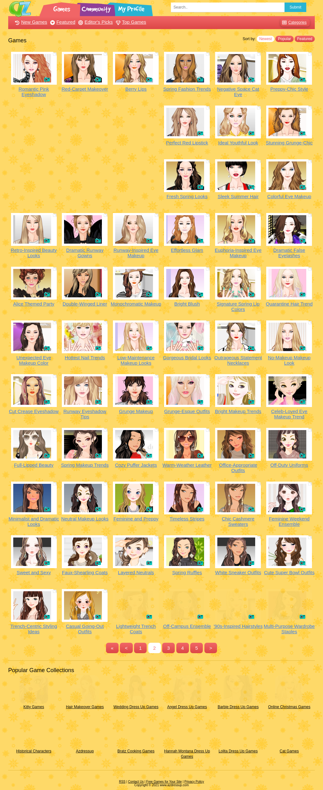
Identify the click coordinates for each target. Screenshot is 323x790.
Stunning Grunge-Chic (289, 142)
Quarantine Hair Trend (289, 304)
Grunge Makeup (136, 411)
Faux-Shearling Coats (85, 572)
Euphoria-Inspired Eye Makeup (238, 252)
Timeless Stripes (187, 518)
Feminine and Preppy (136, 518)
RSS (122, 781)
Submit (295, 7)
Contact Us (136, 781)
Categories (293, 23)
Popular (284, 39)
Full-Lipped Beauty (33, 465)
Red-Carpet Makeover (85, 89)
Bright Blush (187, 304)
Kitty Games (33, 707)
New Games (30, 22)
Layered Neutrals (136, 572)
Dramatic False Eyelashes (289, 252)
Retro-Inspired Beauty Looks (34, 252)
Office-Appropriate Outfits (238, 467)
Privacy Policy (194, 781)
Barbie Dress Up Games (238, 707)
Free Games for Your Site (164, 781)
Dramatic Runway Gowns (84, 252)
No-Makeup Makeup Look (289, 360)
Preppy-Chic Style (289, 89)
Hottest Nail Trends (85, 357)
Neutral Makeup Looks (85, 518)
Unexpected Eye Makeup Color (33, 360)
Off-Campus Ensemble (187, 626)
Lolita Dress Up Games (238, 751)
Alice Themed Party (34, 304)
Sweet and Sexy (34, 572)
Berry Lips (136, 89)
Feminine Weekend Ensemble (289, 521)
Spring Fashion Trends (187, 89)
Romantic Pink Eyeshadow (34, 91)
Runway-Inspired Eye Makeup (136, 252)
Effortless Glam (187, 250)
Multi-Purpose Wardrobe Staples (289, 628)
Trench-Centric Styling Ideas (33, 628)
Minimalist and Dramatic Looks (34, 521)
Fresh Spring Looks (187, 196)
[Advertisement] (85, 150)
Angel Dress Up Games (187, 707)
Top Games (130, 22)
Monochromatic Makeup (136, 304)
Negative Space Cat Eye (238, 91)
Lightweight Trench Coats (136, 628)
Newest (265, 39)
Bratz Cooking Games (135, 751)
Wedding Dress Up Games (136, 707)
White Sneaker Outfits (238, 572)
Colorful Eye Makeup (289, 196)
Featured (62, 22)
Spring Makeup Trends (85, 465)
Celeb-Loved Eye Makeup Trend (289, 414)
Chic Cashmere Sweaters (238, 521)
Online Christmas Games (289, 707)
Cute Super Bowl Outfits (289, 572)
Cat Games (289, 751)
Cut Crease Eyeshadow (34, 411)
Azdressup (85, 751)
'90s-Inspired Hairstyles (238, 626)
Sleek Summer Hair (238, 196)
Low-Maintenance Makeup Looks (136, 360)
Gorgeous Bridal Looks (187, 357)
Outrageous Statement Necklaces (238, 360)
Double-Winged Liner (85, 304)
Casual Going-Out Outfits (85, 628)
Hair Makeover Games (85, 707)
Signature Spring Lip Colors (238, 306)
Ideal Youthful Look (238, 142)
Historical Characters (33, 751)
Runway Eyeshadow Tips (84, 414)
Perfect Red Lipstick (187, 142)
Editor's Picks (95, 22)
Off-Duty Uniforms (289, 465)
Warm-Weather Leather (187, 465)
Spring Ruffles (187, 572)
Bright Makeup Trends (238, 411)
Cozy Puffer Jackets (136, 465)
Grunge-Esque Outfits (187, 411)
